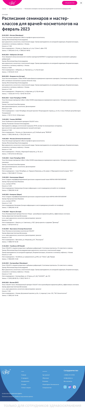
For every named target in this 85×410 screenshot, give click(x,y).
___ (22, 370)
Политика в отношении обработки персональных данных (17, 396)
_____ (44, 370)
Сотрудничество (71, 370)
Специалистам (47, 387)
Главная (4, 8)
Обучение (45, 378)
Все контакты (68, 381)
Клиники (45, 381)
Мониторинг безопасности (50, 384)
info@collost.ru (68, 378)
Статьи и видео (26, 387)
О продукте (24, 378)
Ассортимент (25, 381)
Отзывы (23, 384)
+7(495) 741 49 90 (69, 375)
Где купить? (46, 375)
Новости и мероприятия (15, 8)
